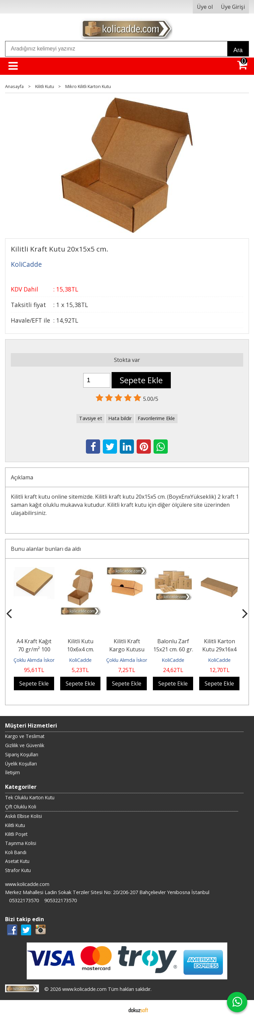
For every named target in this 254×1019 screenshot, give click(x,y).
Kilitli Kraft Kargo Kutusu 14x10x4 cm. (126, 649)
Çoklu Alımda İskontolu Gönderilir (50, 660)
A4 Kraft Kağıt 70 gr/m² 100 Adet (34, 649)
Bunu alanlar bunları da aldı (46, 548)
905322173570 (60, 900)
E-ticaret (116, 1009)
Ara (238, 50)
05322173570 (24, 900)
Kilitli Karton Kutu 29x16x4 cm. (219, 649)
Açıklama (22, 477)
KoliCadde (80, 660)
